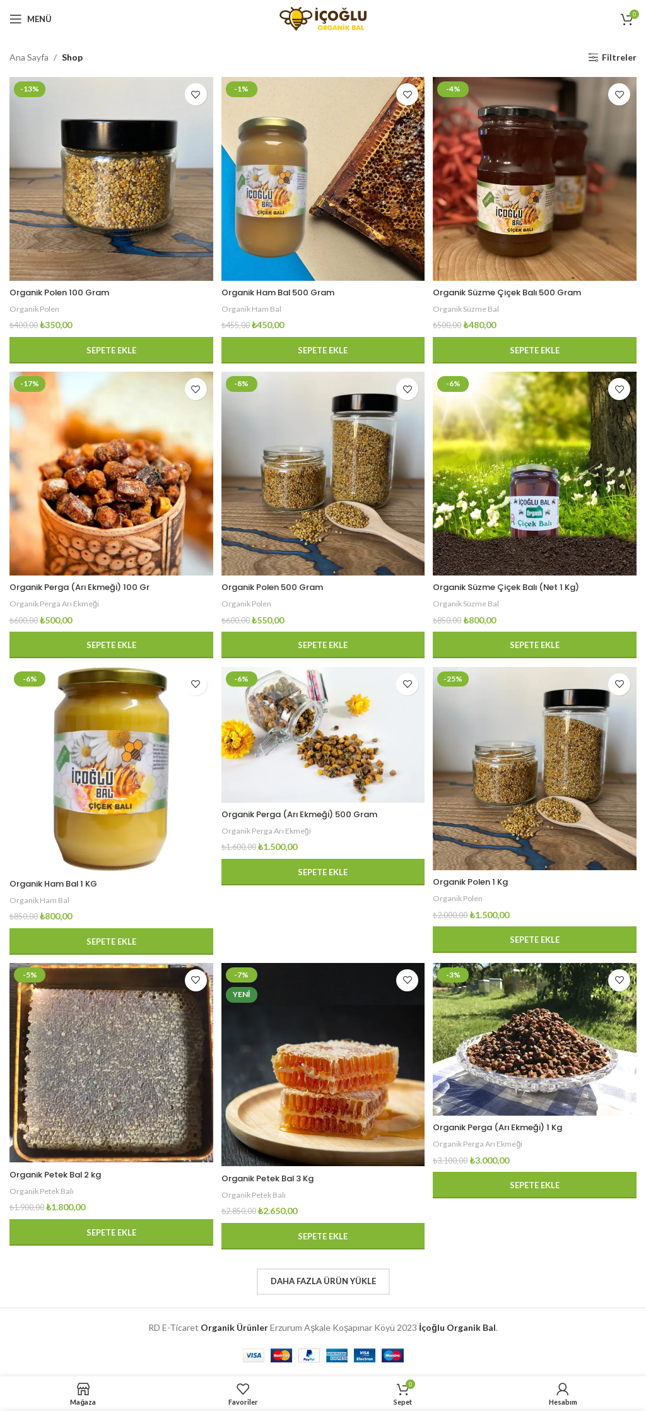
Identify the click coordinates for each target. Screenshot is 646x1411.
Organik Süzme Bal (470, 306)
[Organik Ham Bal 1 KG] (109, 770)
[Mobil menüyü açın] (30, 19)
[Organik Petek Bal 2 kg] (109, 1065)
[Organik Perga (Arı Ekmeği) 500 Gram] (323, 736)
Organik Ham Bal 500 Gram (286, 289)
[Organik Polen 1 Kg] (536, 770)
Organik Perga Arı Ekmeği (56, 602)
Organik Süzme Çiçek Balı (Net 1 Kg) (518, 585)
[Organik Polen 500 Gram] (323, 474)
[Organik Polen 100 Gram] (109, 177)
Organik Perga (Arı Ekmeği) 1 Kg (508, 1129)
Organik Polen (35, 306)
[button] (109, 347)
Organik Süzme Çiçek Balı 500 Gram (518, 289)
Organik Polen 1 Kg (478, 881)
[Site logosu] (323, 18)
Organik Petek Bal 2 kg (61, 1175)
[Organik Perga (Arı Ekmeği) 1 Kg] (536, 1042)
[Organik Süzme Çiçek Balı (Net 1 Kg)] (536, 474)
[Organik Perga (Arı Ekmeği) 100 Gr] (109, 474)
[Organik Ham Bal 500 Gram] (323, 177)
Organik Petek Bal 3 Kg (275, 1179)
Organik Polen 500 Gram (279, 585)
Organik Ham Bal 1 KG (59, 883)
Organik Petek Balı (43, 1192)
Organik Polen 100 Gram (64, 289)
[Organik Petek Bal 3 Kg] (323, 1067)
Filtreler (619, 57)
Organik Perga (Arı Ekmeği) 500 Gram (309, 814)
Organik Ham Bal (254, 306)
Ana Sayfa (29, 57)
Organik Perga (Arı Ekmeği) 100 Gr (87, 585)
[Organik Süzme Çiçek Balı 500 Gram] (536, 177)
